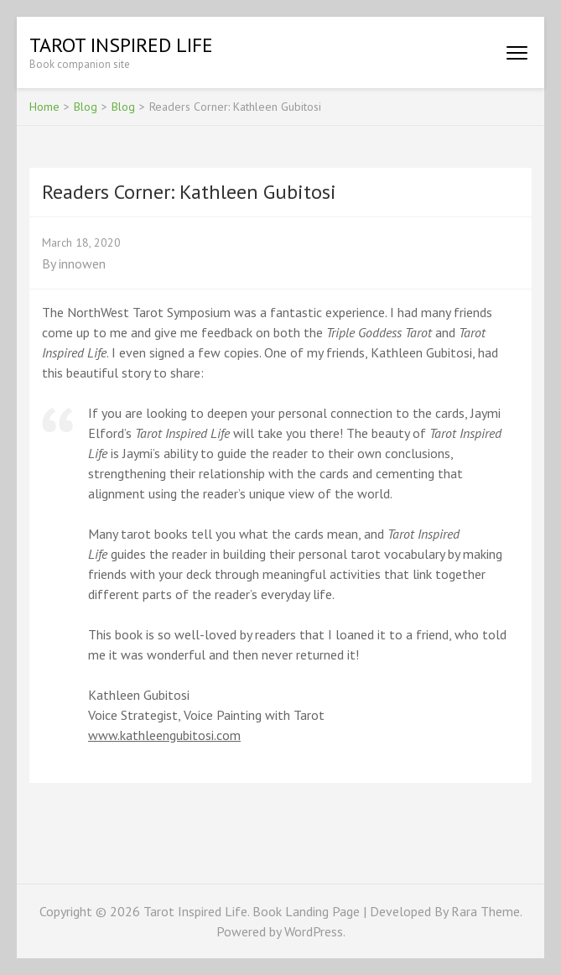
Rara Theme (485, 911)
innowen (82, 263)
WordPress (313, 931)
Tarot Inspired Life (121, 45)
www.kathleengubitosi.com (164, 735)
